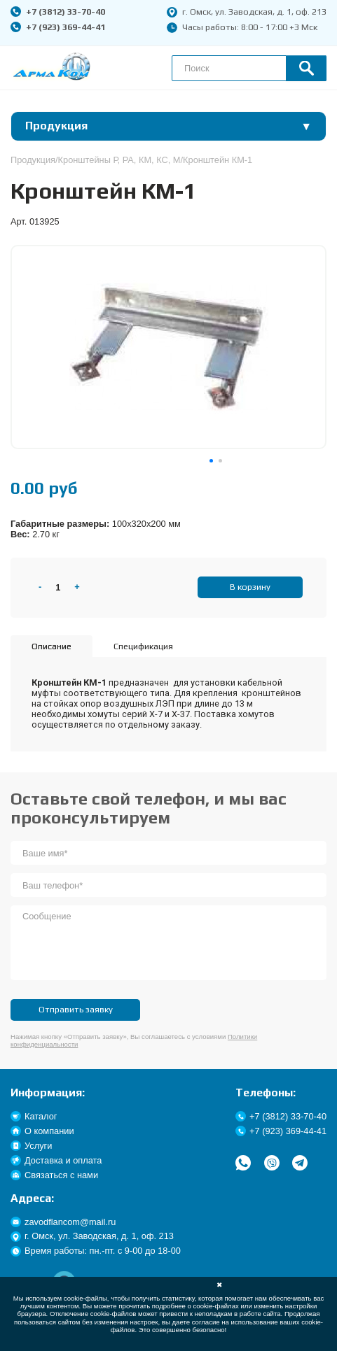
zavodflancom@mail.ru (63, 1222)
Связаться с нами (54, 1175)
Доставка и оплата (56, 1160)
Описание (51, 646)
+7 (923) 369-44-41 (58, 27)
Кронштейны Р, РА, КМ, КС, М (119, 160)
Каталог (34, 1116)
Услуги (31, 1145)
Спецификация (143, 646)
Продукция (33, 160)
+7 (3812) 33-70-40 (58, 11)
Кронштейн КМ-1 (217, 160)
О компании (42, 1131)
